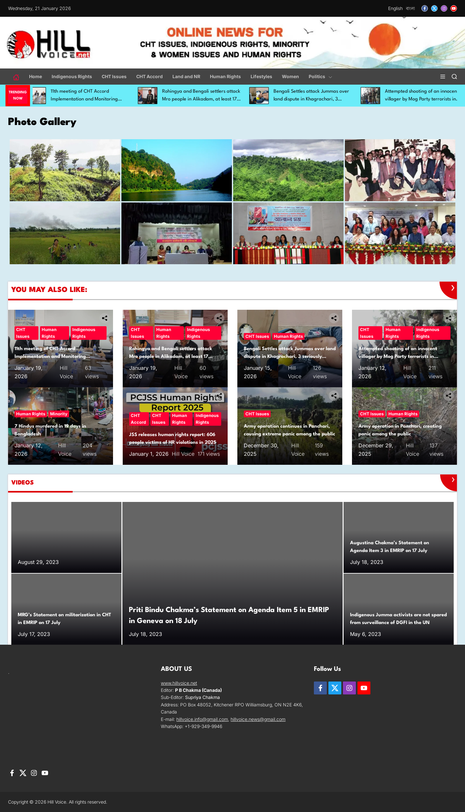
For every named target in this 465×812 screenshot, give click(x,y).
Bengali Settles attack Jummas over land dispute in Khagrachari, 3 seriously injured (317, 99)
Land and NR (186, 76)
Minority (58, 413)
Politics (320, 76)
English (395, 8)
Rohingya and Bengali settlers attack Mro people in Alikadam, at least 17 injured (207, 99)
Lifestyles (261, 76)
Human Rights (225, 76)
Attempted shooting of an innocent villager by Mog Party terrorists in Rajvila (397, 357)
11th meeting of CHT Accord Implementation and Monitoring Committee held (90, 99)
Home (35, 76)
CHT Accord (149, 76)
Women (290, 76)
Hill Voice (183, 454)
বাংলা (410, 8)
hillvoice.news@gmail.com (258, 719)
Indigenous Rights (72, 76)
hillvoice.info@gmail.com (202, 719)
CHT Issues (114, 76)
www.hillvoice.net (179, 683)
